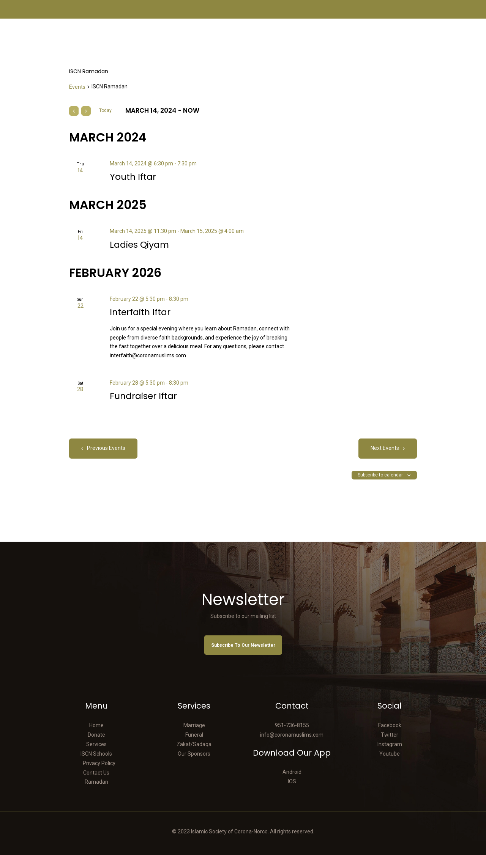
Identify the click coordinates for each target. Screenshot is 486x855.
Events (77, 87)
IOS (292, 781)
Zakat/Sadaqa (194, 744)
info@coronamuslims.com (291, 735)
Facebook (389, 725)
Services (96, 744)
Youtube (389, 754)
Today (105, 110)
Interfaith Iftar (140, 312)
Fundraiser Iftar (143, 396)
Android (291, 772)
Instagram (389, 744)
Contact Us (96, 773)
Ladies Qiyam (139, 245)
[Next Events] (86, 111)
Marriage (194, 725)
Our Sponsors (194, 754)
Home (96, 725)
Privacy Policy (99, 763)
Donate (96, 735)
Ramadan (96, 782)
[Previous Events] (74, 111)
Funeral (194, 735)
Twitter (389, 735)
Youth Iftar (133, 177)
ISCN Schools (96, 754)
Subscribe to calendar (380, 475)
